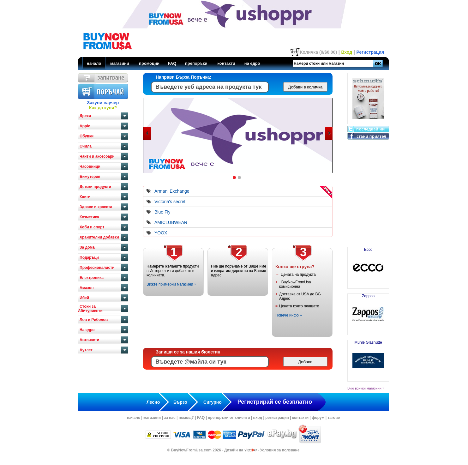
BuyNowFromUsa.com (191, 450)
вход (257, 417)
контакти (226, 63)
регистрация (277, 417)
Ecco (368, 265)
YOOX (160, 232)
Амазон (86, 288)
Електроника (92, 277)
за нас (169, 417)
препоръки (196, 63)
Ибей (84, 298)
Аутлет (86, 350)
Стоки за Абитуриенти (90, 308)
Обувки (86, 136)
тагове (333, 417)
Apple (85, 126)
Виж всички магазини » (365, 388)
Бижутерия (90, 176)
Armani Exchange (171, 191)
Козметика (89, 217)
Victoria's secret (169, 201)
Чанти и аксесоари (97, 156)
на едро (252, 63)
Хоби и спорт (92, 227)
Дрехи (85, 116)
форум (318, 417)
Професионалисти (97, 267)
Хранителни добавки (99, 237)
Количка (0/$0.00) (318, 52)
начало (94, 63)
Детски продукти (95, 186)
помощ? (186, 417)
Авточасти (89, 340)
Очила (86, 146)
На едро (87, 330)
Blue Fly (162, 211)
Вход (346, 52)
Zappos (368, 312)
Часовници (90, 166)
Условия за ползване (280, 450)
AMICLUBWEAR (170, 222)
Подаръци (89, 257)
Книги (85, 197)
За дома (87, 247)
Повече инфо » (288, 315)
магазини (119, 63)
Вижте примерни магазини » (171, 284)
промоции (149, 63)
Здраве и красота (96, 207)
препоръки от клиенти (229, 417)
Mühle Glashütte (368, 358)
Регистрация (370, 52)
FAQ (172, 63)
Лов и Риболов (94, 319)
